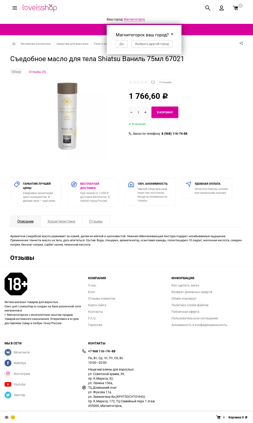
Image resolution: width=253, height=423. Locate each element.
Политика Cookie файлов (189, 305)
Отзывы (96, 221)
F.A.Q (92, 318)
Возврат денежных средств (191, 292)
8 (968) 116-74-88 (174, 133)
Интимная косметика (36, 44)
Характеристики (61, 221)
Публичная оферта (185, 311)
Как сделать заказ (185, 285)
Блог (91, 292)
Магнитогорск (134, 19)
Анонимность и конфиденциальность (199, 324)
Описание (25, 221)
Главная (13, 43)
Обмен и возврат (184, 298)
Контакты (95, 311)
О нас (92, 285)
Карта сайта (97, 305)
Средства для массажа (72, 44)
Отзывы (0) (37, 72)
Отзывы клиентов (101, 298)
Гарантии (95, 324)
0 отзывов (165, 82)
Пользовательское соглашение (194, 318)
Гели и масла (103, 44)
